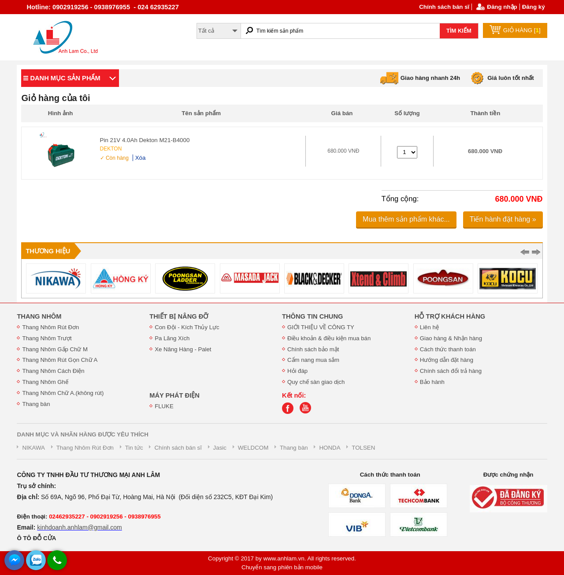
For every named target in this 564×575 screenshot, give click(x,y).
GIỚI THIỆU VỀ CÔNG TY (320, 327)
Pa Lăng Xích (172, 338)
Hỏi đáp (297, 371)
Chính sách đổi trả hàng (451, 371)
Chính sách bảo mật (313, 349)
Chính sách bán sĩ (444, 7)
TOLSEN (363, 447)
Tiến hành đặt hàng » (503, 219)
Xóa (140, 157)
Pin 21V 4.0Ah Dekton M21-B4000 (145, 140)
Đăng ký (533, 7)
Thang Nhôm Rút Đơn (50, 327)
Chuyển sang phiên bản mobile (282, 567)
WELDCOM (253, 447)
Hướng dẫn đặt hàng (446, 360)
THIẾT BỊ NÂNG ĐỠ (178, 316)
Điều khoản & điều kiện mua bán (329, 338)
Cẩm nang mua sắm (313, 360)
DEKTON (111, 149)
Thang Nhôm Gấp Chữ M (55, 349)
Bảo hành (432, 382)
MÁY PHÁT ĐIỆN (174, 395)
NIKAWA (33, 447)
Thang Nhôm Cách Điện (53, 371)
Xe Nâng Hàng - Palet (183, 349)
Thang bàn (36, 404)
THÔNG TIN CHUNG (312, 316)
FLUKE (164, 406)
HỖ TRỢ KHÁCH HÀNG (450, 316)
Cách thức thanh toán (448, 349)
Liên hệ (429, 327)
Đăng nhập (502, 7)
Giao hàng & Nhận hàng (451, 338)
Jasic (219, 447)
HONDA (329, 447)
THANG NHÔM (39, 316)
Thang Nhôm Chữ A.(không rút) (63, 393)
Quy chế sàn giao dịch (316, 382)
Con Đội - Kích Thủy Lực (187, 327)
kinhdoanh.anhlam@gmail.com (79, 527)
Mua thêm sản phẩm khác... (406, 219)
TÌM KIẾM (458, 30)
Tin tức (134, 447)
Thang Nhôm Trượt (46, 338)
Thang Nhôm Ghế (45, 382)
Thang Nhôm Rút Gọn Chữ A (59, 360)
